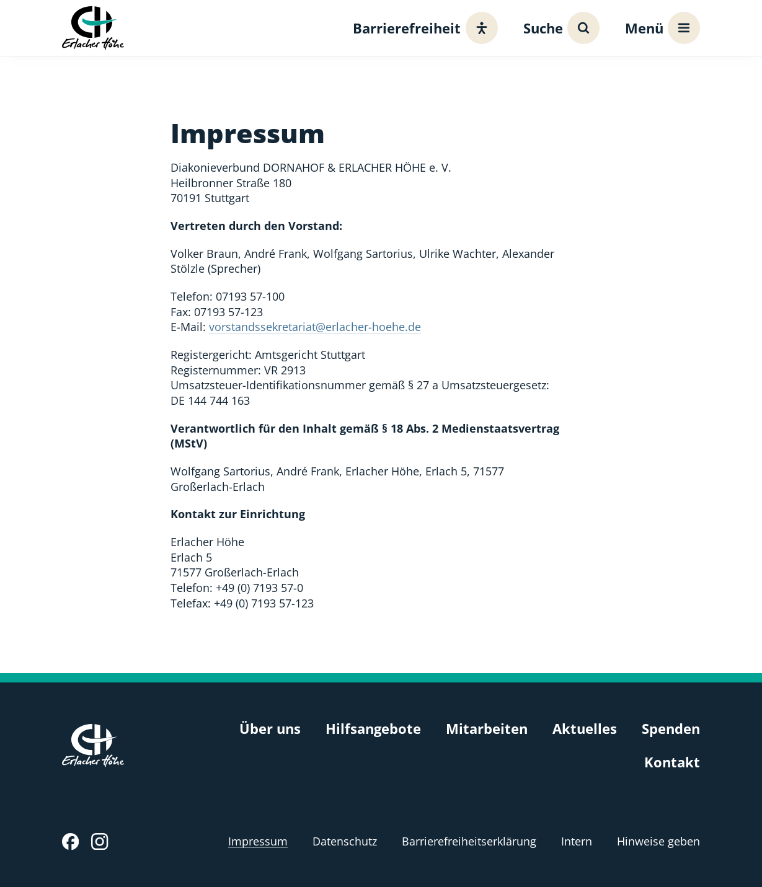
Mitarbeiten (487, 729)
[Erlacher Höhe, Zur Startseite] (93, 27)
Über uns (270, 729)
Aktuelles (584, 729)
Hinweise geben (658, 841)
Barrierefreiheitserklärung (469, 841)
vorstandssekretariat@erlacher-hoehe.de (315, 326)
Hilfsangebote (373, 729)
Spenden (671, 729)
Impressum (258, 841)
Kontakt (672, 762)
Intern (576, 841)
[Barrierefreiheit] (422, 28)
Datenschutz (344, 841)
